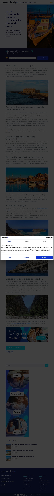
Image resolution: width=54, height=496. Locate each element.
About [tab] (44, 241)
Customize (27, 257)
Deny (10, 257)
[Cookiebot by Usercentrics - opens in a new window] (47, 237)
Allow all (44, 257)
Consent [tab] (9, 241)
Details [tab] (27, 241)
